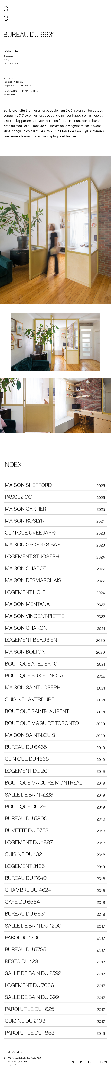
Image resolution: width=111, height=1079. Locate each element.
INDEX (13, 464)
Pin (89, 1062)
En (101, 1062)
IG (81, 1062)
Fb (73, 1062)
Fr (106, 1062)
